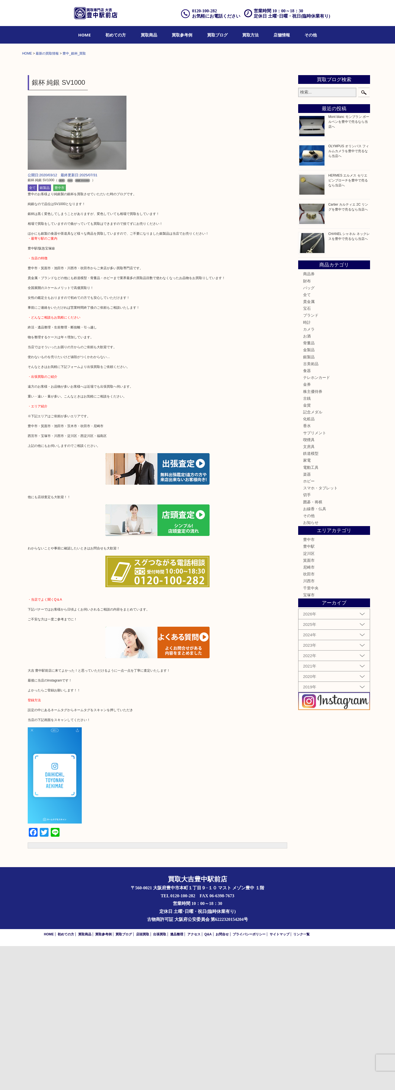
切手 (307, 639)
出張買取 (159, 1078)
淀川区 (309, 697)
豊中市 (59, 332)
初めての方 (115, 35)
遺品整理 (176, 1078)
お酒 (307, 480)
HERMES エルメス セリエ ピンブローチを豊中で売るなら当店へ (348, 324)
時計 (307, 466)
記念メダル (312, 556)
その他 (310, 35)
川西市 (309, 725)
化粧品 (309, 563)
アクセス (194, 1078)
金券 (307, 528)
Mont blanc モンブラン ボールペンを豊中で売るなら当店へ (348, 266)
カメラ (309, 473)
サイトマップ (279, 1078)
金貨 (307, 549)
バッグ (309, 432)
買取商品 (149, 35)
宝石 (307, 452)
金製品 (309, 494)
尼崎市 (309, 711)
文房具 (309, 590)
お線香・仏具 (314, 653)
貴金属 (309, 445)
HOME (84, 35)
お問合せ (222, 1078)
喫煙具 (309, 583)
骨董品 (309, 487)
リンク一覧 (301, 1078)
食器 (307, 514)
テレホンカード (316, 521)
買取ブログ (217, 35)
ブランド (310, 459)
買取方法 (250, 35)
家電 (307, 604)
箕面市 (309, 704)
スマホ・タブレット (320, 632)
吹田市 (309, 718)
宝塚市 (309, 739)
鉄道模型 (310, 597)
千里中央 (310, 732)
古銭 (307, 542)
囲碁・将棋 (312, 646)
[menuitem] (84, 35)
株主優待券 (312, 535)
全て (32, 332)
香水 (307, 570)
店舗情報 (281, 35)
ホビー (309, 625)
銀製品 (45, 332)
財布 (307, 425)
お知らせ (310, 666)
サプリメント (314, 577)
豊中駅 (309, 690)
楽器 (307, 618)
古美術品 (310, 508)
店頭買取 (142, 1078)
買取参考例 (182, 35)
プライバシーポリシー (249, 1078)
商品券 (309, 418)
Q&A (208, 1078)
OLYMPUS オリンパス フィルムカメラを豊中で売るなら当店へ (348, 295)
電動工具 (310, 611)
